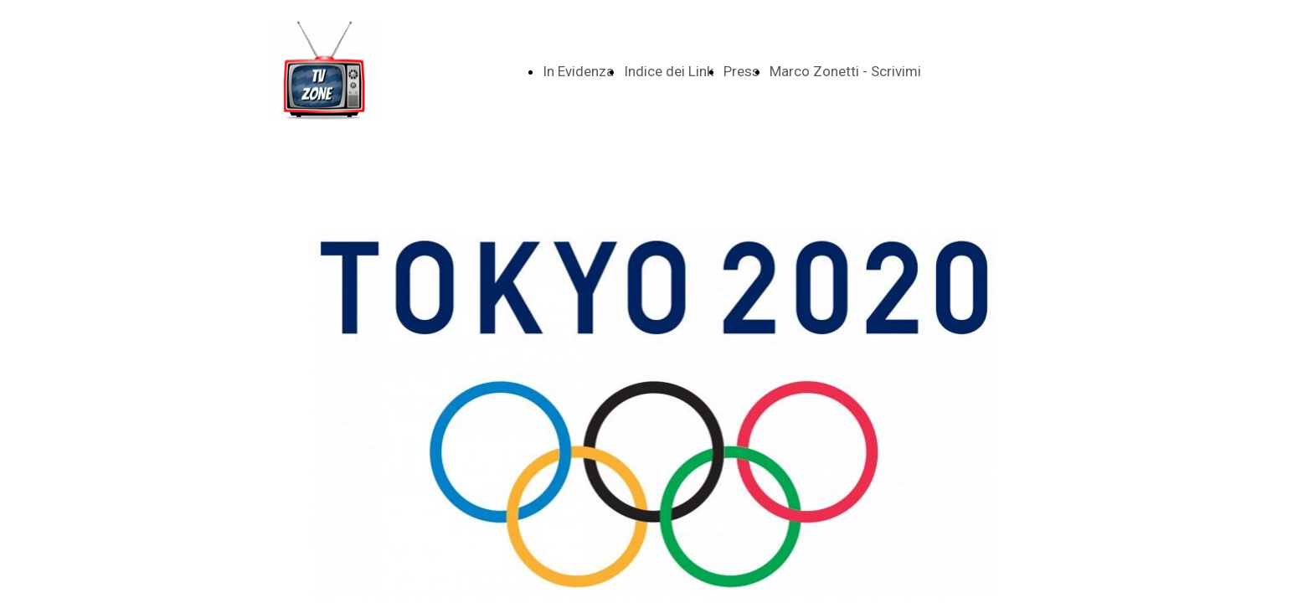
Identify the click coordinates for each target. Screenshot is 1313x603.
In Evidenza (578, 71)
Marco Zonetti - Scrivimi (845, 71)
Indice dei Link (668, 71)
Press (741, 71)
